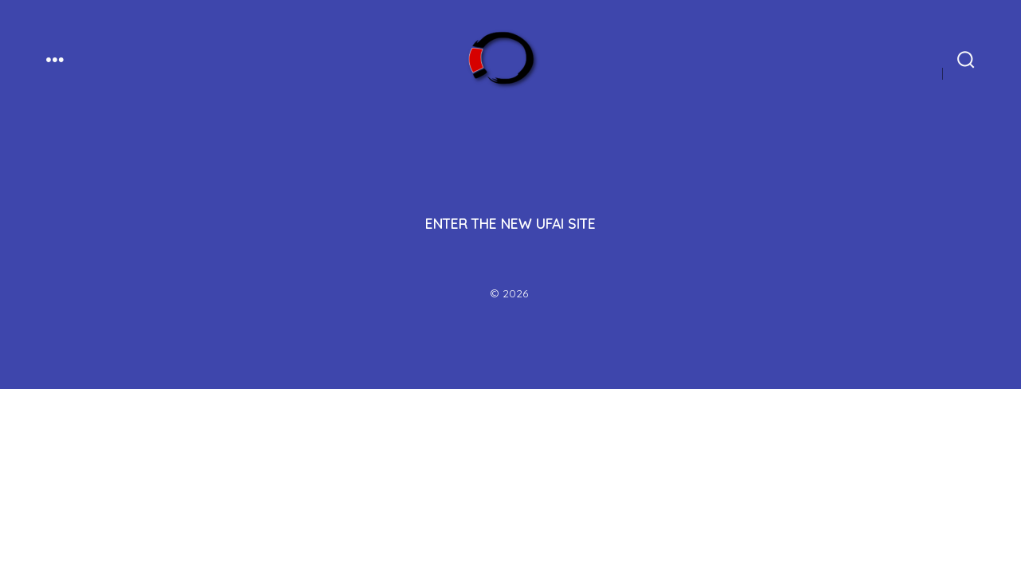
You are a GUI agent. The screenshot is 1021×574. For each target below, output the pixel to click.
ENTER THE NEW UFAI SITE (510, 223)
